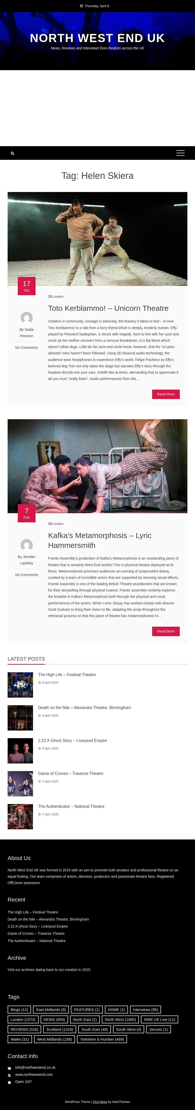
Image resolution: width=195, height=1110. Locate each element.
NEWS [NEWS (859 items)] (54, 1019)
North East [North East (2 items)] (85, 1019)
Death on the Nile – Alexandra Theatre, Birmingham (84, 707)
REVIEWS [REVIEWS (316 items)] (24, 1029)
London (57, 296)
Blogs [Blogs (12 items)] (19, 1009)
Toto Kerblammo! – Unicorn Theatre (108, 308)
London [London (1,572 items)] (23, 1019)
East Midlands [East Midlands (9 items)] (51, 1009)
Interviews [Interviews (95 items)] (145, 1009)
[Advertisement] (97, 108)
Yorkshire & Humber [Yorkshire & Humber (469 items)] (102, 1039)
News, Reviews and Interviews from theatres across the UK (97, 48)
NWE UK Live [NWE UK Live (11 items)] (159, 1019)
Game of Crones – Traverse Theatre (70, 773)
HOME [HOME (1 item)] (116, 1009)
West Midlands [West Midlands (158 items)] (54, 1039)
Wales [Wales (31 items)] (20, 1039)
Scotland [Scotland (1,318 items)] (59, 1029)
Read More (166, 394)
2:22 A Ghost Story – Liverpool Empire (74, 740)
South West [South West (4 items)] (128, 1029)
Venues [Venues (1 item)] (158, 1029)
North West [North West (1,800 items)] (120, 1019)
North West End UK (97, 38)
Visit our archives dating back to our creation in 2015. (49, 970)
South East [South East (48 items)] (94, 1029)
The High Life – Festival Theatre (67, 675)
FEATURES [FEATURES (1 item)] (87, 1009)
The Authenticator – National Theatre (71, 806)
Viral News (100, 1102)
